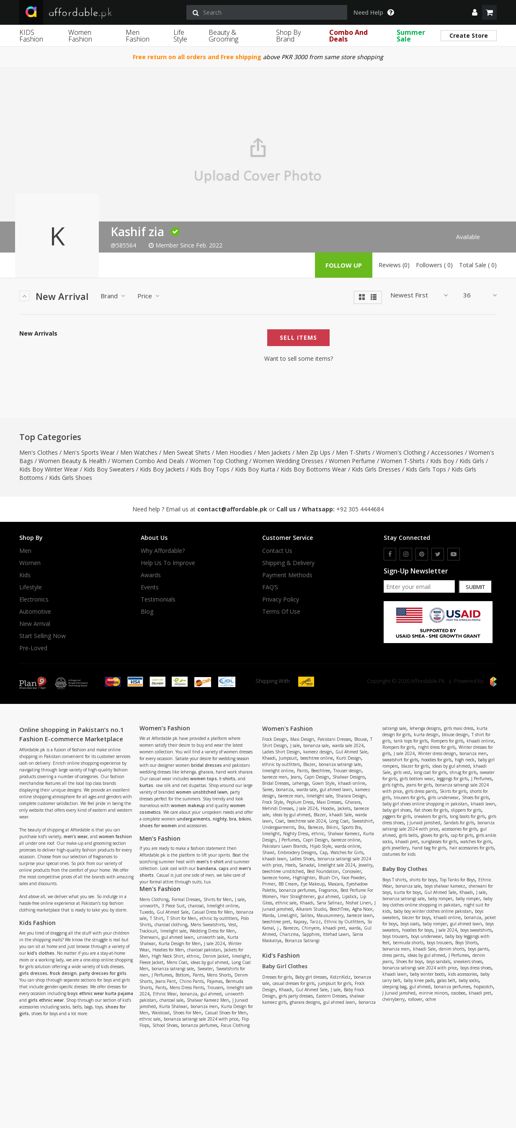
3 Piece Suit (173, 906)
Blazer (309, 764)
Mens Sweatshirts (208, 924)
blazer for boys (416, 917)
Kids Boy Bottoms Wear (313, 469)
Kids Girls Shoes (70, 478)
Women (30, 563)
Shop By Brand (288, 36)
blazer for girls (415, 766)
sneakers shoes (468, 961)
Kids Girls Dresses (376, 469)
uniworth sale (210, 937)
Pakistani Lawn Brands (284, 846)
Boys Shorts (466, 943)
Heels (290, 865)
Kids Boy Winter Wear (48, 469)
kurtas (146, 785)
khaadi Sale (340, 815)
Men (25, 551)
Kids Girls (471, 461)
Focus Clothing (235, 1025)
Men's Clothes (38, 452)
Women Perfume (352, 461)
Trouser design (347, 771)
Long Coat (338, 821)
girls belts (408, 835)
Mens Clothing (153, 899)
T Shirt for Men (181, 918)
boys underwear (426, 936)
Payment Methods (287, 575)
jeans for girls (419, 785)
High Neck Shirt (167, 956)
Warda (268, 915)
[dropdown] (474, 12)
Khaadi (269, 758)
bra (232, 819)
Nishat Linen (358, 903)
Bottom (182, 975)
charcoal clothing (171, 924)
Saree (267, 789)
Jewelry (365, 865)
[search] (266, 12)
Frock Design (274, 739)
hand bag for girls (429, 848)
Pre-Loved (33, 648)
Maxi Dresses (329, 802)
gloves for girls (434, 835)
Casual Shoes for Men (226, 1013)
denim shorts (451, 949)
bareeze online (345, 840)
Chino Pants (191, 981)
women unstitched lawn (201, 792)
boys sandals (438, 961)
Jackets (344, 808)
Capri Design (316, 777)
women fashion (115, 836)
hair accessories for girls (471, 848)
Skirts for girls (453, 791)
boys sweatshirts (476, 930)
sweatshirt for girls (400, 760)
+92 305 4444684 (360, 509)
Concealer (351, 871)
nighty (220, 819)
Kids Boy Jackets (162, 469)
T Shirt (156, 918)
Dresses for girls (277, 977)
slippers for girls (466, 810)
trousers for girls (409, 797)
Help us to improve (168, 563)
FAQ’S (270, 587)
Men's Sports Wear (89, 452)
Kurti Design (348, 758)
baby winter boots (427, 974)
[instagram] (406, 554)
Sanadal (307, 865)
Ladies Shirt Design (281, 752)
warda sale (307, 789)
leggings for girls (452, 779)
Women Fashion (80, 36)
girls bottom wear (416, 779)
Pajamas (214, 981)
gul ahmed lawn (178, 937)
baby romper (440, 898)
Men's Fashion (160, 889)
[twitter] (437, 554)
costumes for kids (398, 854)
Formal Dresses (186, 899)
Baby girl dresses (311, 977)
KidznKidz (340, 977)
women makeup (188, 805)
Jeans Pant (165, 981)
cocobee (458, 993)
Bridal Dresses (275, 783)
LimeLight (287, 915)
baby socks (469, 980)
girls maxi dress (458, 728)
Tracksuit (148, 931)
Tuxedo (146, 912)
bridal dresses (206, 765)
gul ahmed (211, 994)
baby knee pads (419, 980)
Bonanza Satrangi (302, 940)
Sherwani (148, 937)
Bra (301, 827)
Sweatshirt (362, 821)
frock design (63, 973)
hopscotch (483, 987)
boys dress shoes (475, 968)
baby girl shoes (396, 810)
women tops (203, 779)
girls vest (402, 772)
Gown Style (323, 783)
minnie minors (433, 993)
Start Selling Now (42, 636)
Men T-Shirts (353, 452)
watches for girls (475, 841)
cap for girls (462, 835)
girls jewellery (395, 848)
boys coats (409, 924)
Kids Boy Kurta (255, 469)
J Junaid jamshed (423, 823)
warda (355, 928)
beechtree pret (276, 922)
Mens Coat (177, 962)
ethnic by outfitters (218, 918)
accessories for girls (459, 829)
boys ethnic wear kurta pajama (100, 993)
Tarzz (315, 922)
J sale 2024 (214, 943)
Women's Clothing (401, 452)
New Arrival (34, 624)
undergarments (193, 819)
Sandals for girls (459, 823)
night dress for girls (436, 747)
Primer (268, 884)
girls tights (392, 785)
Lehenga (300, 783)
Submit (475, 587)
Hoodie (327, 808)
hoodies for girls (436, 760)
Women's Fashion (287, 728)
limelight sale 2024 (336, 865)
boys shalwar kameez (444, 886)
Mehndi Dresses (277, 808)
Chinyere (311, 928)
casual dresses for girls (294, 983)
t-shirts (227, 779)
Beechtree (320, 771)
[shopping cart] (489, 12)
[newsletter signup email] (419, 586)
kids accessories (462, 974)
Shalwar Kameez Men (208, 1000)
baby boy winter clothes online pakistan (433, 911)
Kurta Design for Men (180, 943)
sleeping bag (394, 987)
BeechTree (339, 909)
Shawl (268, 852)
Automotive (35, 612)
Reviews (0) (394, 265)
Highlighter (304, 878)
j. (278, 928)
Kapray (300, 922)
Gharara (353, 802)
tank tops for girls (411, 741)
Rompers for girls (447, 741)
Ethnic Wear (165, 994)
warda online (347, 846)
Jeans (296, 777)
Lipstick (349, 896)
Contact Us (277, 551)
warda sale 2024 (348, 745)
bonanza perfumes (199, 1025)
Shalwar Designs (349, 777)
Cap (323, 852)
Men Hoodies (234, 452)
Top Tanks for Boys (457, 880)
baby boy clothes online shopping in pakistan (437, 902)
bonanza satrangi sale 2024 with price (201, 1019)
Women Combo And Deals (148, 461)
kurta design (426, 734)
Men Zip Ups (313, 452)
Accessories (447, 452)
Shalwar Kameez (344, 833)
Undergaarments (278, 827)
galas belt (446, 980)
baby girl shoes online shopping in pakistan (424, 804)
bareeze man (290, 796)
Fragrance (328, 890)
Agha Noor (362, 909)
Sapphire (311, 934)
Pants (198, 975)
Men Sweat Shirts (186, 452)
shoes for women (158, 825)
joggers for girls (396, 816)
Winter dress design (437, 753)
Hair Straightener (297, 896)
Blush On (328, 878)
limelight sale (173, 931)
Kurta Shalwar (173, 1006)
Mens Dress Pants (187, 987)
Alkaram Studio (311, 909)
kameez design (317, 752)
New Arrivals (38, 333)
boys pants (478, 949)
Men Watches (138, 452)
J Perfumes (162, 975)
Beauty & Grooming (223, 36)
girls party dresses (296, 996)
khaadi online (351, 783)
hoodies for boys (417, 930)
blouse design (455, 734)
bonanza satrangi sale (173, 969)
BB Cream (288, 884)
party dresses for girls (102, 973)
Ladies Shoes (302, 859)
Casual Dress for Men (212, 912)
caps (224, 868)
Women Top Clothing (219, 461)
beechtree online (316, 758)
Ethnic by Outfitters (344, 922)
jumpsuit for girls (334, 983)
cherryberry (393, 999)
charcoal (196, 906)
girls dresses (33, 973)
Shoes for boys (409, 961)
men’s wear (76, 836)
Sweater (205, 969)
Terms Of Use (281, 612)
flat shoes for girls (431, 810)
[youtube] (453, 554)
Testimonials (158, 599)
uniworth (148, 906)
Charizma (289, 934)
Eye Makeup (313, 884)
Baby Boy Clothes (404, 869)
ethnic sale (149, 1019)
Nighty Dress (295, 833)
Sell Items (298, 337)
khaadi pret (334, 928)
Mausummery (330, 915)
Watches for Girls (346, 852)
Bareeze (315, 827)
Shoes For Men (187, 1013)
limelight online (222, 906)
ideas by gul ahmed (209, 962)
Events (150, 587)
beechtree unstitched (283, 871)
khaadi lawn (274, 859)
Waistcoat (161, 1013)
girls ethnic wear (46, 1000)
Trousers (215, 987)
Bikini (332, 827)
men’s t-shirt (210, 862)
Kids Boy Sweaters (109, 469)
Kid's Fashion (281, 955)
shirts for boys (423, 880)
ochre (431, 999)
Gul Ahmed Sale (172, 912)
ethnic (193, 956)
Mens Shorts (219, 975)
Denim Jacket (216, 956)
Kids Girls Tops (426, 469)
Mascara (335, 884)
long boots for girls (467, 816)
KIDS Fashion (31, 36)
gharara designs (305, 1002)
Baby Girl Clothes (284, 966)
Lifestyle (30, 587)
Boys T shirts (394, 880)
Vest (232, 924)
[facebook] (390, 554)
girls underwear (443, 797)
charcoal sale (171, 1000)
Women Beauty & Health (72, 461)
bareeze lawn (360, 915)
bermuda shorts (408, 943)
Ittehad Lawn (336, 934)
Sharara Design (351, 796)
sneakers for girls (430, 816)
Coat (279, 821)
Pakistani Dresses (334, 739)
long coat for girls (430, 772)
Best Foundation (323, 871)
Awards (151, 575)
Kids (25, 575)
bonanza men (204, 1006)
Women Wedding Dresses (288, 461)
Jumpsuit (288, 758)
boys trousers (395, 936)
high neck (465, 760)
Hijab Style (320, 846)
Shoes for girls (475, 797)
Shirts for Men (218, 899)
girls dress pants (420, 791)
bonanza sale (316, 745)
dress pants (393, 955)
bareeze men (274, 777)
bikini (245, 819)
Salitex (306, 915)
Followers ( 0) (434, 265)
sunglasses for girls (439, 841)
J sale (240, 899)
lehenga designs (425, 728)
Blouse (360, 739)
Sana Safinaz (329, 903)
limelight (241, 956)
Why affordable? (163, 551)
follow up (343, 265)
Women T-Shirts (403, 461)
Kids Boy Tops (210, 469)
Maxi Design (302, 739)
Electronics (34, 599)
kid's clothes (40, 953)
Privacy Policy (280, 599)
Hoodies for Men (168, 950)
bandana (206, 868)
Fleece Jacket (151, 962)
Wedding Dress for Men (212, 931)
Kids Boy (442, 461)
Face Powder (353, 878)
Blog (147, 612)
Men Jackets (274, 452)
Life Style (180, 36)
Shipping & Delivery (288, 563)
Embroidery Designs (297, 852)
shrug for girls (463, 772)
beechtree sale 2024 (306, 821)
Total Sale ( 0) (478, 265)
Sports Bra (351, 827)
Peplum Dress (299, 802)
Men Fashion (138, 36)
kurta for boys (407, 892)
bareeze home (275, 878)
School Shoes (165, 1025)
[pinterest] (421, 554)
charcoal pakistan (204, 950)
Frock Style (272, 802)
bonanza (188, 994)
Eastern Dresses (331, 996)
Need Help (373, 12)
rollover (415, 999)
